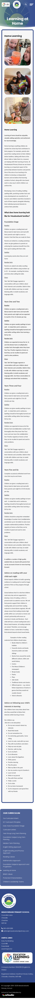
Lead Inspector (6, 949)
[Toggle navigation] (32, 4)
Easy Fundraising (7, 941)
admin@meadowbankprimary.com (16, 931)
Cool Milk (4, 943)
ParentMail (5, 946)
